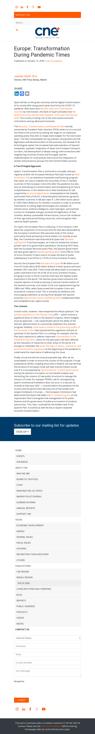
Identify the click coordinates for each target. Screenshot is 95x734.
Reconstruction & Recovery (33, 554)
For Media (22, 461)
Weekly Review (25, 577)
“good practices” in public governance (59, 370)
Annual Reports (26, 508)
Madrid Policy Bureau (29, 496)
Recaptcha (19, 681)
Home (18, 450)
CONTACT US (22, 629)
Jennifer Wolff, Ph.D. (26, 76)
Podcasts (22, 612)
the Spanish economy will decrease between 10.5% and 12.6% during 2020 (45, 114)
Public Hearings (26, 606)
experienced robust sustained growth (41, 297)
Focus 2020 (24, 583)
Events (21, 456)
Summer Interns (26, 502)
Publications (23, 565)
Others (21, 560)
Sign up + (22, 431)
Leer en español (54, 60)
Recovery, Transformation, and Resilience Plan (41, 126)
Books (20, 623)
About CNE (21, 467)
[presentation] (34, 689)
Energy (21, 531)
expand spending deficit (48, 251)
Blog (19, 594)
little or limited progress (58, 395)
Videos (20, 617)
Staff (20, 485)
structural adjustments (38, 193)
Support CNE (22, 14)
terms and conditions (51, 726)
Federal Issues (25, 537)
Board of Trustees (27, 479)
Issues (18, 519)
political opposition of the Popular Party (34, 314)
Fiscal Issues (24, 542)
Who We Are (23, 473)
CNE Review (23, 571)
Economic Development (30, 525)
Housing (21, 548)
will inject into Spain (50, 263)
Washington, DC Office (29, 490)
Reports (21, 600)
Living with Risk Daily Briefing (34, 588)
